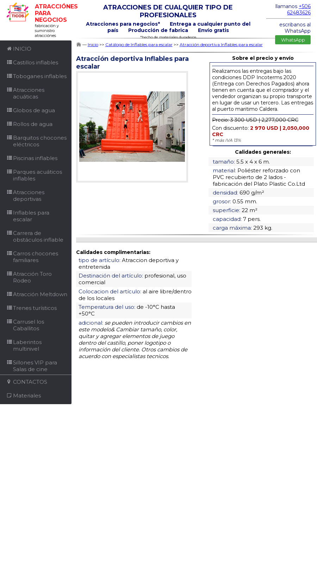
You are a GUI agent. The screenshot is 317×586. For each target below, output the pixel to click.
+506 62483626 (299, 9)
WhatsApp (293, 40)
